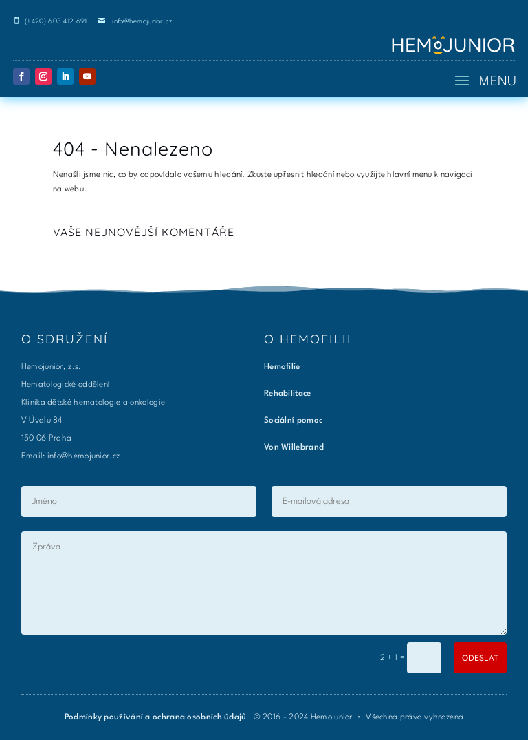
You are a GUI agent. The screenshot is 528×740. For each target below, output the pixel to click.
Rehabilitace (287, 394)
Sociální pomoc (293, 420)
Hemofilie (282, 367)
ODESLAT (480, 658)
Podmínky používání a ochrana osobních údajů (157, 717)
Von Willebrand (294, 447)
